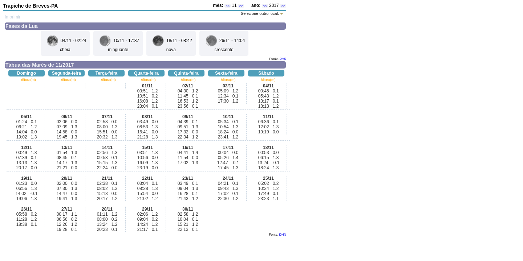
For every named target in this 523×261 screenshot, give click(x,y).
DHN (283, 234)
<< (228, 6)
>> (241, 6)
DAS (282, 59)
